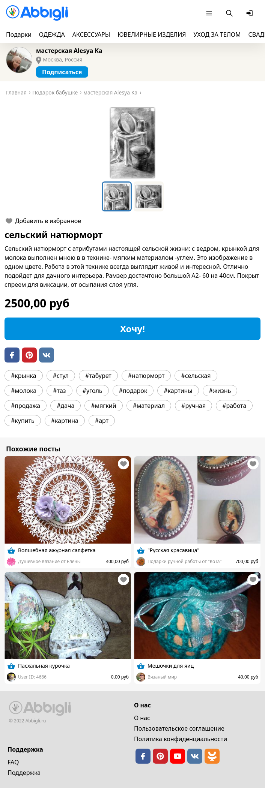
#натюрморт (146, 376)
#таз (59, 391)
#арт (101, 420)
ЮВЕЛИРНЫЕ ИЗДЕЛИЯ (151, 34)
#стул (61, 376)
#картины (178, 391)
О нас (142, 718)
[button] (132, 142)
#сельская (196, 376)
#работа (234, 405)
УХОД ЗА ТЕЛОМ (217, 34)
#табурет (98, 376)
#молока (23, 391)
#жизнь (220, 391)
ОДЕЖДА (52, 34)
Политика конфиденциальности (180, 739)
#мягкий (103, 405)
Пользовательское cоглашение (179, 728)
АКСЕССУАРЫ (91, 34)
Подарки (19, 34)
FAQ (13, 762)
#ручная (193, 405)
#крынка (23, 376)
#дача (65, 405)
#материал (149, 405)
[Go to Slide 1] (117, 196)
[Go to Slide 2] (149, 196)
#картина (64, 420)
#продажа (25, 405)
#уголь (92, 391)
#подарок (133, 391)
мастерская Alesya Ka (69, 50)
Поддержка (24, 773)
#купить (23, 420)
